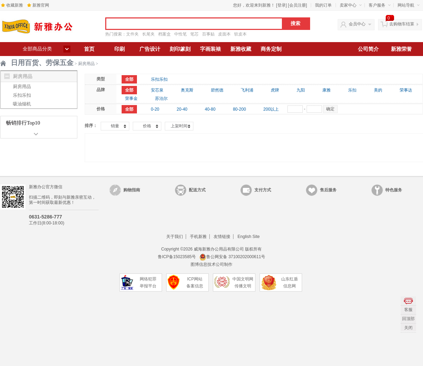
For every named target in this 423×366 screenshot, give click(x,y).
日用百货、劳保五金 (42, 62)
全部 (129, 79)
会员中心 (357, 24)
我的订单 (323, 5)
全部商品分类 (37, 48)
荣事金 (131, 98)
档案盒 (164, 34)
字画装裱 (210, 49)
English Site (249, 236)
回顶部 (408, 318)
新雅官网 (40, 5)
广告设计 (149, 49)
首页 (89, 49)
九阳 (301, 90)
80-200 (239, 109)
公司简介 (368, 49)
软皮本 (240, 34)
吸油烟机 (22, 103)
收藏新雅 (14, 5)
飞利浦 (247, 90)
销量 (115, 126)
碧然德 (217, 90)
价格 (147, 126)
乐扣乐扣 (22, 95)
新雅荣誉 (401, 49)
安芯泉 (157, 90)
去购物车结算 (401, 24)
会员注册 (297, 5)
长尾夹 (148, 34)
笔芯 (194, 34)
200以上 (271, 109)
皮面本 (224, 34)
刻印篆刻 (180, 49)
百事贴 (208, 34)
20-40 (182, 109)
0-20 (155, 109)
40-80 (210, 109)
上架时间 (179, 126)
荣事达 (406, 90)
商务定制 (271, 49)
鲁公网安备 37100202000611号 (232, 256)
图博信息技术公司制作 (211, 264)
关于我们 (174, 236)
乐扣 (352, 90)
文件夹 (132, 34)
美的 (378, 90)
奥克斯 (187, 90)
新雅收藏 (240, 49)
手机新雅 (198, 236)
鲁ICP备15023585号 (177, 256)
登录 (281, 5)
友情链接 (222, 236)
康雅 (326, 90)
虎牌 (275, 90)
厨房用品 (86, 63)
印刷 (119, 49)
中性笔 (180, 34)
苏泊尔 (161, 98)
